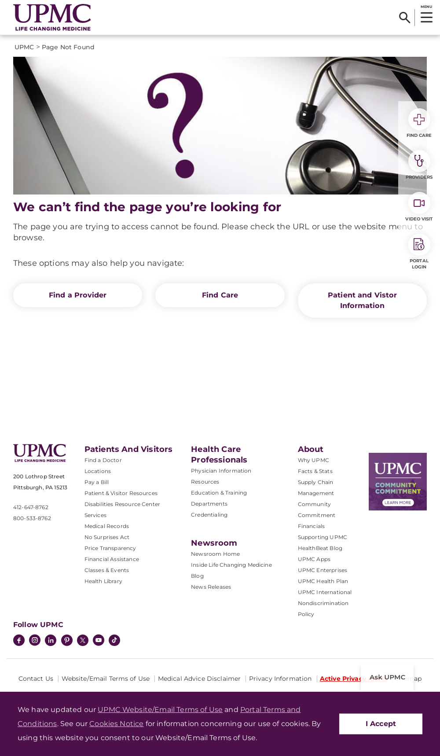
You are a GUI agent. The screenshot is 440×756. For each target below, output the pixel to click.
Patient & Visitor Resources (121, 493)
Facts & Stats (315, 471)
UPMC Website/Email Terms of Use (160, 709)
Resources (205, 481)
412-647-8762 (30, 507)
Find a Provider (77, 295)
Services (95, 515)
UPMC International (325, 592)
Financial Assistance (111, 559)
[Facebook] (19, 641)
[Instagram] (34, 641)
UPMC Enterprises (323, 570)
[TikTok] (114, 640)
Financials (311, 526)
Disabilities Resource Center (122, 504)
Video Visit (419, 207)
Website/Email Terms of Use (106, 679)
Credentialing (209, 514)
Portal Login (419, 252)
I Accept (381, 723)
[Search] (404, 17)
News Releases (211, 587)
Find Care (220, 295)
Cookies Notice (116, 723)
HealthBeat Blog (320, 548)
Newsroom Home (215, 553)
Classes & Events (106, 570)
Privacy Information (280, 679)
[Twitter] (82, 640)
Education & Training (219, 492)
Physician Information (221, 470)
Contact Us (35, 679)
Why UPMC (313, 460)
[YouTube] (98, 641)
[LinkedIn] (50, 641)
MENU (426, 6)
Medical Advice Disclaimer (199, 679)
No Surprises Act (107, 537)
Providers (419, 165)
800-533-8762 (32, 518)
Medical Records (106, 526)
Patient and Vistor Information (362, 300)
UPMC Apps (314, 559)
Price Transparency (110, 548)
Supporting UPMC (322, 537)
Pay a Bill (96, 482)
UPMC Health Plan (323, 581)
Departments (209, 503)
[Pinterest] (67, 641)
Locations (97, 471)
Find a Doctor (103, 460)
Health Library (103, 581)
